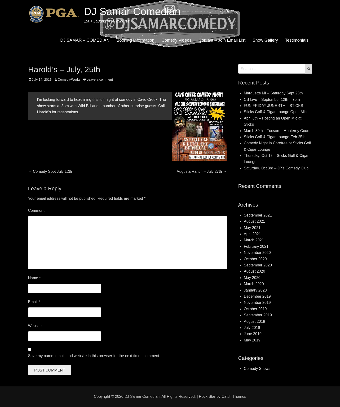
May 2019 (252, 340)
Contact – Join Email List (222, 40)
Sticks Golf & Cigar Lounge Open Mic (275, 112)
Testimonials (296, 40)
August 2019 (254, 321)
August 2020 (254, 271)
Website (35, 326)
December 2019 (257, 296)
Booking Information (135, 40)
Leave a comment (100, 79)
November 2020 (257, 253)
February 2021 (256, 246)
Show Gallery (265, 40)
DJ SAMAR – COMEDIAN (84, 40)
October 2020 (255, 259)
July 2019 (252, 328)
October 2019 (255, 309)
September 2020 (258, 265)
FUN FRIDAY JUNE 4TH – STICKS (273, 106)
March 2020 (254, 284)
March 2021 (254, 240)
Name (34, 278)
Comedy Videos (177, 40)
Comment (36, 210)
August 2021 (254, 221)
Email (34, 302)
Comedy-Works (69, 79)
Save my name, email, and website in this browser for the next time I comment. (94, 356)
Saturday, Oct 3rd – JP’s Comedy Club (276, 168)
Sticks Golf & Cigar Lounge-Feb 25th (275, 137)
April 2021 (252, 234)
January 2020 (255, 290)
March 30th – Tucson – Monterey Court (276, 131)
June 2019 (253, 334)
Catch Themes (233, 396)
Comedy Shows (257, 369)
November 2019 (257, 303)
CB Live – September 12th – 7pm (272, 99)
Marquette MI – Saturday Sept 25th (273, 93)
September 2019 (258, 315)
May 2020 (252, 278)
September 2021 (258, 215)
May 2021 (252, 228)
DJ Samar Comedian (132, 11)
